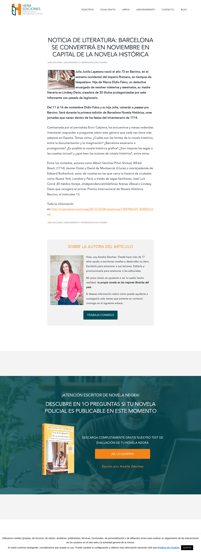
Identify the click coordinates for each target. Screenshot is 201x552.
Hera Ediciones (34, 9)
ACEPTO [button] (187, 548)
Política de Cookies (169, 547)
